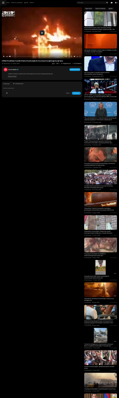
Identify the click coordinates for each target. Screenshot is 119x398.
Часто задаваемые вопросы (9, 49)
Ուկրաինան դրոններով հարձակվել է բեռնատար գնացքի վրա (102, 264)
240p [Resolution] (84, 56)
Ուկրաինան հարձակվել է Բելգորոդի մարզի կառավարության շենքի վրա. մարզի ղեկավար (102, 205)
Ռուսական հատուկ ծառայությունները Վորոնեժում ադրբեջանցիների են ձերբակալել (102, 146)
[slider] (51, 56)
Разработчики (5, 57)
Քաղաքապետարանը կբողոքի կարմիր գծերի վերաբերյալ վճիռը (103, 362)
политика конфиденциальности (9, 53)
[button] (116, 3)
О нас (3, 55)
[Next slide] (115, 8)
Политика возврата (6, 47)
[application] (56, 32)
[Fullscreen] (86, 56)
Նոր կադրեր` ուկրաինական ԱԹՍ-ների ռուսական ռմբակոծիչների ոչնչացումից (103, 382)
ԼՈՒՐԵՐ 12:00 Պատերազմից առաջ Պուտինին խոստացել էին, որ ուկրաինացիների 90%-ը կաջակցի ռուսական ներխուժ (101, 86)
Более (55, 2)
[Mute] (81, 56)
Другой (49, 2)
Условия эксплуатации (7, 51)
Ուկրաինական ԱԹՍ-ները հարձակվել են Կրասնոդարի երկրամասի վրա (103, 244)
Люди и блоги (29, 2)
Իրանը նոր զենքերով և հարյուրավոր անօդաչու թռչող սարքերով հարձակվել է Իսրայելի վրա (103, 304)
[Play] (26, 56)
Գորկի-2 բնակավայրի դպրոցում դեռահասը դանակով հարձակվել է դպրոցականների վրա (101, 126)
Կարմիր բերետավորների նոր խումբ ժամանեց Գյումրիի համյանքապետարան (103, 165)
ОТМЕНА (74, 93)
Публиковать (83, 93)
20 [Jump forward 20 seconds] (78, 56)
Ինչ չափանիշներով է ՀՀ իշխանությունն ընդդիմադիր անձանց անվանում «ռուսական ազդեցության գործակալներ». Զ (103, 107)
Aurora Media (35, 69)
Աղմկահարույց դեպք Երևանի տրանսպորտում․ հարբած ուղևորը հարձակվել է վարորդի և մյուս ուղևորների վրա (104, 285)
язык (11, 57)
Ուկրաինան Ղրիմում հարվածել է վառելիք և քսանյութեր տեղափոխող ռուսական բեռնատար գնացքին (103, 185)
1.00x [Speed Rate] (76, 56)
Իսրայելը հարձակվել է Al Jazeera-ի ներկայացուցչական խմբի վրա (102, 225)
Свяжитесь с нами (10, 55)
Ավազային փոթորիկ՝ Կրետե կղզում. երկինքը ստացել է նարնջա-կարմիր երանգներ (102, 46)
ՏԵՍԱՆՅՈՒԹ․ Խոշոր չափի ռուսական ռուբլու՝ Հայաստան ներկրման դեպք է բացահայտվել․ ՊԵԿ (102, 26)
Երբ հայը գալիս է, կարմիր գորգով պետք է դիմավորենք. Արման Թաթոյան (103, 65)
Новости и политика (40, 2)
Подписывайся (82, 69)
